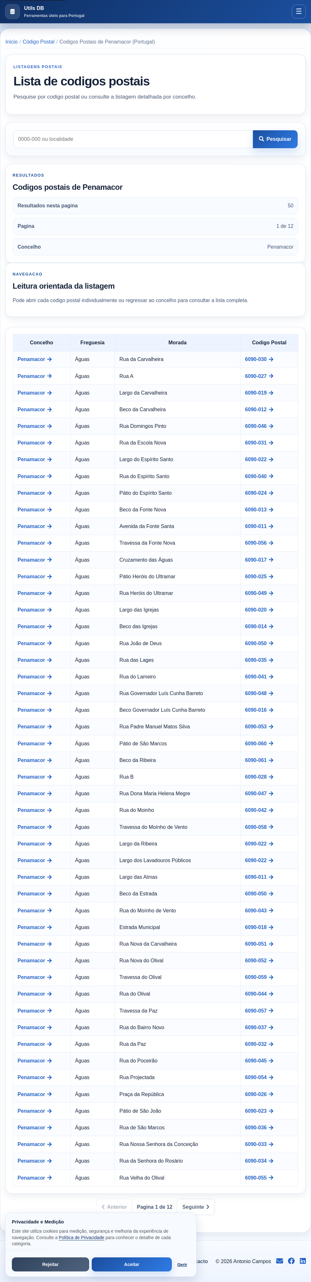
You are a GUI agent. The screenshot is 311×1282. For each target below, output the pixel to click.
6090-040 (259, 476)
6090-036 (259, 1127)
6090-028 (259, 777)
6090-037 (259, 1027)
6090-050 (259, 643)
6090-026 (259, 1094)
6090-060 (259, 743)
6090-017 (259, 560)
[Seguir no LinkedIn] (303, 1261)
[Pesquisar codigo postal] (133, 139)
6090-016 (259, 710)
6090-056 (259, 543)
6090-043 (259, 910)
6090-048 (259, 693)
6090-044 (259, 994)
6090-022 (259, 459)
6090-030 (259, 359)
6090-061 (259, 760)
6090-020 (259, 610)
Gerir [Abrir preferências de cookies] (182, 1264)
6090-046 (259, 426)
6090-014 (259, 626)
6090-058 (259, 827)
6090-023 (259, 1111)
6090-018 (259, 927)
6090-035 (259, 660)
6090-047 (259, 793)
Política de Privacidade (81, 1237)
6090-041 (259, 676)
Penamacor (35, 359)
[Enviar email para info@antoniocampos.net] (279, 1261)
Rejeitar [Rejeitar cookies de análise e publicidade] (50, 1264)
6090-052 (259, 960)
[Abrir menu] (299, 11)
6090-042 (259, 810)
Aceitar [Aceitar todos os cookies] (131, 1264)
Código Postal (39, 41)
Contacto (197, 1261)
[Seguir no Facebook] (291, 1261)
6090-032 (259, 1044)
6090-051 (259, 944)
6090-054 (259, 1077)
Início (11, 41)
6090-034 (259, 1161)
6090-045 (259, 1060)
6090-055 (259, 1178)
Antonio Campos (252, 1261)
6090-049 (259, 593)
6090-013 (259, 509)
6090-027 (259, 376)
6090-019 (259, 393)
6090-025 (259, 576)
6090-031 (259, 442)
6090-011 (259, 526)
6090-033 (259, 1144)
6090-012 (259, 409)
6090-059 (259, 977)
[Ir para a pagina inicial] (44, 11)
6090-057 (259, 1011)
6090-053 (259, 726)
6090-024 (259, 493)
